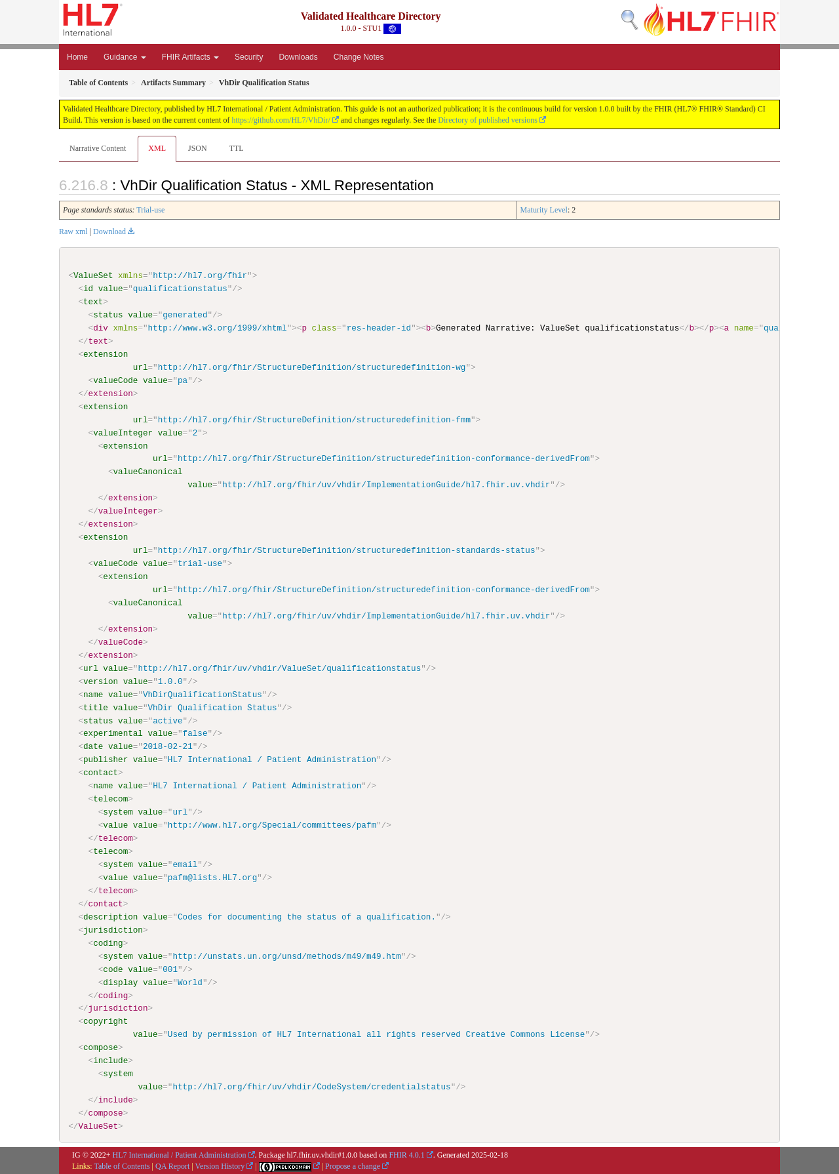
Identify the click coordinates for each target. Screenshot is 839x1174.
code (113, 969)
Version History (220, 1165)
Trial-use (150, 209)
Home (77, 57)
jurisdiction (113, 929)
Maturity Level (544, 209)
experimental (113, 733)
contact (100, 773)
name (93, 694)
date (93, 746)
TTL (236, 148)
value (110, 288)
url (140, 367)
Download (109, 231)
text (93, 302)
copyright (105, 1021)
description (110, 916)
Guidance (125, 57)
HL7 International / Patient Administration (179, 1154)
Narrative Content (97, 148)
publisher (105, 759)
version (100, 681)
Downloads (298, 57)
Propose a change (352, 1165)
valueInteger (123, 432)
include (110, 1060)
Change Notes (359, 57)
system (117, 812)
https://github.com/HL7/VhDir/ (280, 120)
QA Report (172, 1165)
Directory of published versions (487, 120)
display (120, 982)
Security (249, 57)
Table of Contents (121, 1165)
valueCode (115, 380)
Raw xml (73, 231)
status (108, 315)
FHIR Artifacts (190, 57)
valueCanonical (147, 471)
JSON (197, 148)
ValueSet (93, 275)
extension (105, 354)
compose (100, 1047)
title (95, 707)
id (88, 288)
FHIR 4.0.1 (406, 1154)
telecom (110, 799)
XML (157, 148)
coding (108, 942)
